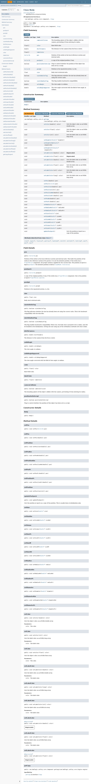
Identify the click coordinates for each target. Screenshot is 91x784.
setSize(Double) (7, 96)
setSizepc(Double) (8, 102)
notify (62, 241)
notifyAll (70, 241)
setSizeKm (47, 219)
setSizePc (47, 228)
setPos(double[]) (8, 74)
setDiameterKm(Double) (10, 124)
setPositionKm (48, 192)
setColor (46, 124)
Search (31, 2)
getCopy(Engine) (8, 154)
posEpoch (6, 30)
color (4, 52)
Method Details (6, 69)
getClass (47, 241)
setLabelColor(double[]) (10, 138)
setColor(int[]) (7, 132)
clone (26, 241)
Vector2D (27, 69)
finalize (39, 241)
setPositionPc (48, 195)
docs (83, 2)
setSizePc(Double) (8, 105)
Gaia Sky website (28, 781)
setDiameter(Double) (9, 121)
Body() (5, 66)
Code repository (53, 781)
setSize (46, 213)
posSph (5, 33)
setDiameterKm (48, 143)
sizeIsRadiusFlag (8, 41)
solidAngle (6, 47)
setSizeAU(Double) (8, 110)
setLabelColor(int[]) (8, 143)
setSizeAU (47, 216)
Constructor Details (7, 63)
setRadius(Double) (8, 113)
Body (19, 5)
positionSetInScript (8, 60)
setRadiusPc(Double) (9, 118)
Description (5, 14)
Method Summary (7, 22)
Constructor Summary (8, 19)
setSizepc (47, 225)
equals (32, 241)
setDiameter (48, 140)
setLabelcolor (48, 153)
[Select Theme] (39, 1)
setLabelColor (48, 159)
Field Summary (6, 16)
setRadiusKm (48, 207)
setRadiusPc (48, 210)
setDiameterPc (48, 148)
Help (36, 2)
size (4, 36)
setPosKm (46, 198)
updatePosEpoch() (8, 94)
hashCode (55, 241)
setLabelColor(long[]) (9, 140)
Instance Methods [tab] (42, 113)
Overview (4, 2)
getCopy (46, 119)
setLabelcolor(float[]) (9, 151)
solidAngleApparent (8, 49)
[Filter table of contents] (12, 10)
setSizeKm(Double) (8, 99)
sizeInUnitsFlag (7, 38)
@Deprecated (28, 721)
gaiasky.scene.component (8, 5)
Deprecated (20, 2)
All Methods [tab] (29, 113)
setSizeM (46, 222)
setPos (46, 180)
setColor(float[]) (7, 135)
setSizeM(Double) (8, 107)
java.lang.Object (29, 13)
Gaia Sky (79, 2)
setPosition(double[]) (9, 77)
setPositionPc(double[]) (10, 88)
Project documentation (40, 781)
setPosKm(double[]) (9, 80)
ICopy (52, 19)
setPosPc (46, 201)
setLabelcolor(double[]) (10, 146)
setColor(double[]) (8, 129)
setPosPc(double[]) (8, 85)
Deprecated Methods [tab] (74, 113)
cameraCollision (8, 58)
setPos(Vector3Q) (8, 71)
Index (26, 2)
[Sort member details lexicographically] (18, 9)
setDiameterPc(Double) (10, 127)
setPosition (48, 186)
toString (78, 241)
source (87, 2)
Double (54, 140)
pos (4, 27)
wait (84, 241)
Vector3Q (27, 55)
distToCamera (7, 44)
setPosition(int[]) (8, 91)
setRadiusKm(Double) (9, 116)
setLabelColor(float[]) (9, 149)
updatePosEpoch (49, 231)
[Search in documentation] (77, 5)
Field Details (5, 25)
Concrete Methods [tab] (57, 113)
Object (31, 24)
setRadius (47, 204)
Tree (14, 2)
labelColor (6, 55)
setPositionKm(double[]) (10, 82)
